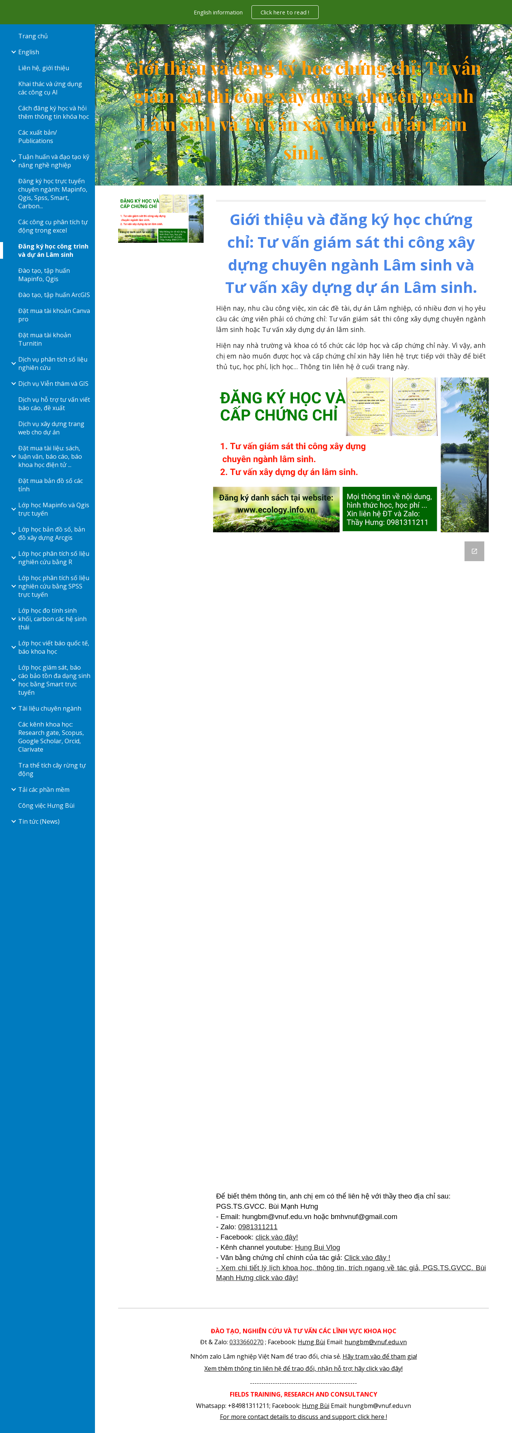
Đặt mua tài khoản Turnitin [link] (44, 339)
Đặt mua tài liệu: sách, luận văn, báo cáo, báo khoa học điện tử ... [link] (50, 456)
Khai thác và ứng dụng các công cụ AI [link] (50, 88)
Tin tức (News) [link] (39, 821)
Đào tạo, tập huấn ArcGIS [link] (54, 295)
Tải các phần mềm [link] (44, 789)
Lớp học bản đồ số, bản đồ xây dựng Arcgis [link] (51, 533)
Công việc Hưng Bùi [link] (46, 805)
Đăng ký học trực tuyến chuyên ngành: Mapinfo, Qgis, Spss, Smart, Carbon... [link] (52, 193)
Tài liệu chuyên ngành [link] (49, 708)
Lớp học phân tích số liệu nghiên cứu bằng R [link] (53, 557)
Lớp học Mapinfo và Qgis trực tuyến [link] (53, 509)
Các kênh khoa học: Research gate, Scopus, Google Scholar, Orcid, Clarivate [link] (51, 736)
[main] (303, 105)
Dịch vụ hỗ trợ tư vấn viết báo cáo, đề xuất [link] (54, 403)
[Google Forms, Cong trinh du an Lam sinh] (351, 863)
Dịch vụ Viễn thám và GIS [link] (53, 383)
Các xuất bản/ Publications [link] (37, 136)
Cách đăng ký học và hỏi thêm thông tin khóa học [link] (53, 112)
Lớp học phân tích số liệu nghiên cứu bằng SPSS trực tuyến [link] (53, 586)
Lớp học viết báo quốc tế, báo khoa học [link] (53, 647)
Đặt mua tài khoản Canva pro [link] (54, 315)
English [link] (28, 52)
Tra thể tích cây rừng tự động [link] (52, 769)
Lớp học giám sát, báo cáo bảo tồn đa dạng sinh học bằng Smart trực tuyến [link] (54, 680)
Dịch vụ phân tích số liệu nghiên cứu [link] (52, 363)
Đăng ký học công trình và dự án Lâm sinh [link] (53, 250)
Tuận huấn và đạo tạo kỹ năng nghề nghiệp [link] (53, 161)
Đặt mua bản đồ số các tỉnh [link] (50, 485)
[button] (503, 35)
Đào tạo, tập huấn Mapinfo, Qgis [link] (44, 274)
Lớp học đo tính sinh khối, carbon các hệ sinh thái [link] (52, 618)
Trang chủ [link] (33, 36)
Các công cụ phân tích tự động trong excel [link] (53, 226)
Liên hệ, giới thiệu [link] (43, 68)
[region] (256, 12)
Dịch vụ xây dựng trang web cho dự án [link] (51, 428)
